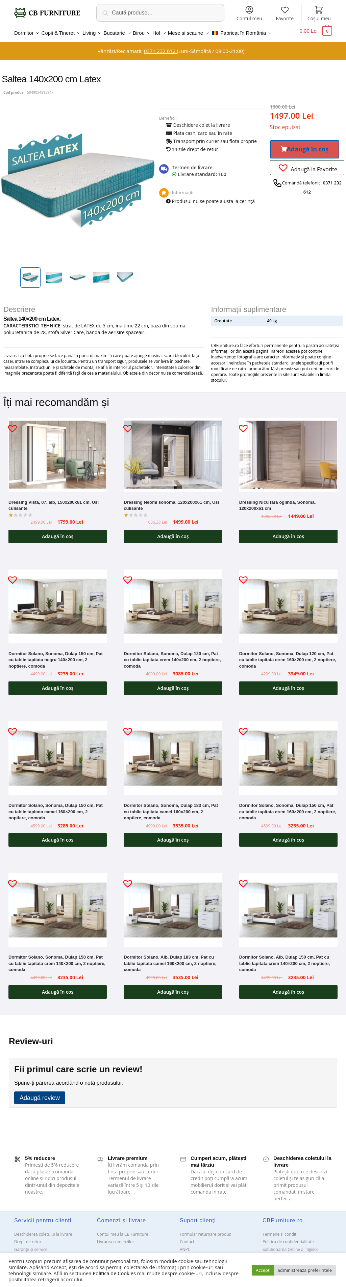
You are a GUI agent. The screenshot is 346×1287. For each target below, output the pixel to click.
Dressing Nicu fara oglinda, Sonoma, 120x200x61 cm (277, 515)
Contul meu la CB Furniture (122, 1244)
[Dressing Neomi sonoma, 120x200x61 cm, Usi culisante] (173, 464)
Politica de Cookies (114, 1273)
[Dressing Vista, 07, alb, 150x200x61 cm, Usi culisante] (57, 464)
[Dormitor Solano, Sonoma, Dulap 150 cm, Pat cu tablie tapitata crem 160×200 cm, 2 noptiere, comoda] (288, 768)
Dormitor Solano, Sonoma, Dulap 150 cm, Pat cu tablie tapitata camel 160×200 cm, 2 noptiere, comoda (55, 821)
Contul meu (249, 13)
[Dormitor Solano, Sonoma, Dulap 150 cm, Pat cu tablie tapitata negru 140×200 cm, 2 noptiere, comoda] (57, 615)
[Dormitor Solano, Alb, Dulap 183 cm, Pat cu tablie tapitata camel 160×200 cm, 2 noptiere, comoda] (173, 919)
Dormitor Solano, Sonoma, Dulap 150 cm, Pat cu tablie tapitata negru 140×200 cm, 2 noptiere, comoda (55, 669)
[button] (305, 159)
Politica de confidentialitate (288, 1251)
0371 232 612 (160, 60)
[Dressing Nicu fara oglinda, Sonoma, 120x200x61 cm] (288, 464)
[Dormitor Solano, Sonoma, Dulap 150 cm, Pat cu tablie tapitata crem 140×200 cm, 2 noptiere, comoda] (57, 919)
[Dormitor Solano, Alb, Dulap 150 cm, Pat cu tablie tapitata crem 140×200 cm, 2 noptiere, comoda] (288, 920)
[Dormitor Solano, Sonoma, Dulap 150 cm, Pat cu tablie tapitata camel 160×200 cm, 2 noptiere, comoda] (57, 767)
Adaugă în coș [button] (57, 546)
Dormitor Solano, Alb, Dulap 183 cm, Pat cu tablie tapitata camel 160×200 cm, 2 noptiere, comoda (170, 973)
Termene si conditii (280, 1244)
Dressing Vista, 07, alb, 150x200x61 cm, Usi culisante (53, 515)
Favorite (285, 13)
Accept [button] (263, 1270)
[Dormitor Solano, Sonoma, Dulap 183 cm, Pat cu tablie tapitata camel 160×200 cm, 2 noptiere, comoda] (173, 767)
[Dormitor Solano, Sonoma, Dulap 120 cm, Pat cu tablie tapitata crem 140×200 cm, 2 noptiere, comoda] (173, 615)
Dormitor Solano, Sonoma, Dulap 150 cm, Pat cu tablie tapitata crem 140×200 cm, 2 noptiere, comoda (56, 973)
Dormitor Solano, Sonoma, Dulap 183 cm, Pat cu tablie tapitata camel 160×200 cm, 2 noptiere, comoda (171, 821)
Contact (187, 1251)
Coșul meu (319, 13)
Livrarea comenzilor (115, 1251)
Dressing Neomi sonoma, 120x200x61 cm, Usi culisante (171, 515)
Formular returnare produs (205, 1244)
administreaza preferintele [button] (305, 1270)
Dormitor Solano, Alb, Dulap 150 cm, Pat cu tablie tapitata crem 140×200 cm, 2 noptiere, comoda (284, 973)
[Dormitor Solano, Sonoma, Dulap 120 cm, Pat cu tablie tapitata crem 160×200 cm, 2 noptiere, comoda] (288, 616)
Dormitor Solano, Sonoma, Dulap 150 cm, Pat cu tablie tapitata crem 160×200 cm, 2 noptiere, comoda (287, 821)
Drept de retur (27, 1251)
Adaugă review (40, 1107)
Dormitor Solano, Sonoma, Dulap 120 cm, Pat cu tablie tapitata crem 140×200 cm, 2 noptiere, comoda (172, 669)
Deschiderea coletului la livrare (43, 1244)
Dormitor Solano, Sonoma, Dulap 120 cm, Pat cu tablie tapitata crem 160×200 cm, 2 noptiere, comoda (287, 669)
